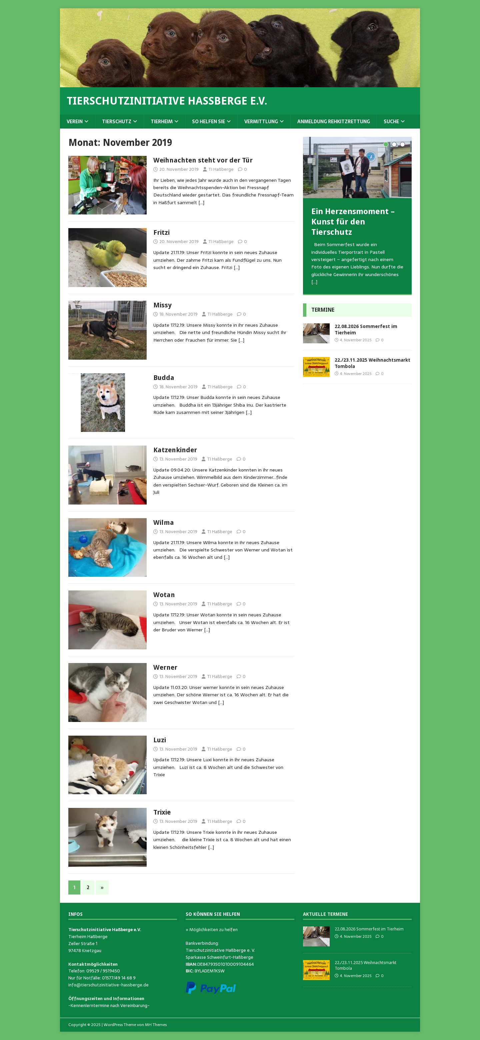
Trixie (162, 812)
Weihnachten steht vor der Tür (203, 160)
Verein (75, 121)
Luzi (159, 740)
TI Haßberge (221, 169)
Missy (162, 305)
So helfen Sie (208, 121)
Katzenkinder (175, 450)
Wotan (164, 595)
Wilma (163, 522)
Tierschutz (116, 121)
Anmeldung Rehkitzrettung (333, 121)
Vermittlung (261, 121)
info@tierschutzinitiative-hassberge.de (108, 984)
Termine (322, 310)
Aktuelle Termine (325, 914)
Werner (165, 667)
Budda (163, 378)
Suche (391, 121)
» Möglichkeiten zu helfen (212, 929)
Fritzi (161, 232)
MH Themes (156, 1024)
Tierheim (162, 121)
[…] (201, 202)
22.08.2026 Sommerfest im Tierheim (369, 928)
